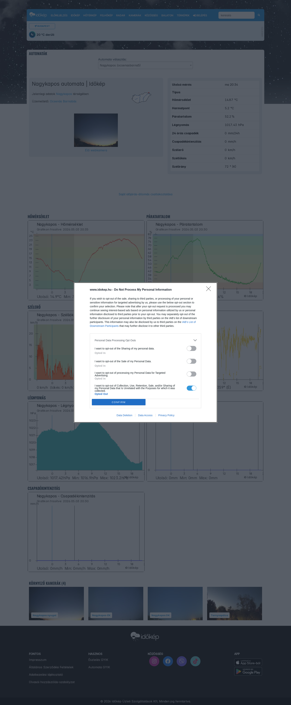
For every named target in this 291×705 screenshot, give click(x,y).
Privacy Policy (166, 415)
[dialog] (145, 352)
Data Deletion (124, 415)
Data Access (145, 415)
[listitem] (145, 340)
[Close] (209, 289)
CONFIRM (119, 402)
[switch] (191, 348)
